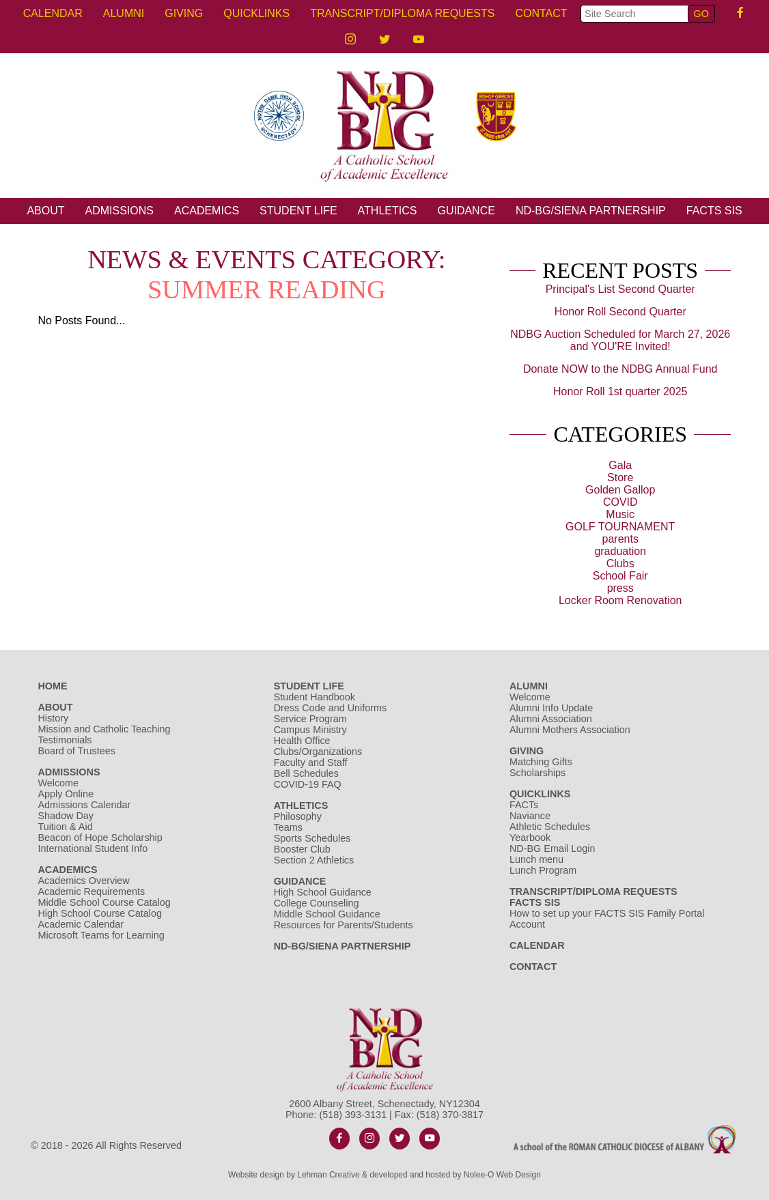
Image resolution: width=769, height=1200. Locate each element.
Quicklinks (256, 13)
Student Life (298, 210)
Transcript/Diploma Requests (402, 13)
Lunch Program (542, 870)
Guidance (465, 210)
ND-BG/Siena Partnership (591, 210)
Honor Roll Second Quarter (620, 311)
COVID (620, 502)
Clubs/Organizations (318, 751)
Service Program (310, 718)
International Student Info (93, 848)
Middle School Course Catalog (104, 902)
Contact (541, 13)
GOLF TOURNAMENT (620, 526)
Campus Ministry (310, 729)
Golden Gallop (620, 490)
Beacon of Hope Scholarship (100, 837)
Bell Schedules (306, 773)
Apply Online (66, 793)
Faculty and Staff (311, 762)
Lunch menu (536, 859)
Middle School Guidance (327, 914)
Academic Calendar (81, 924)
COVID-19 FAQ (307, 784)
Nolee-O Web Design (502, 1175)
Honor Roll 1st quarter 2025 (620, 391)
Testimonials (65, 739)
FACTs (523, 804)
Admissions (119, 210)
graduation (620, 551)
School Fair (620, 576)
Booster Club (302, 849)
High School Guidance (324, 892)
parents (620, 539)
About (45, 210)
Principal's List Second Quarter (620, 289)
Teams (288, 827)
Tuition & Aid (65, 826)
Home (52, 686)
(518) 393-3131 (353, 1114)
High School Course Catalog (100, 913)
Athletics (387, 210)
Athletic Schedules (549, 826)
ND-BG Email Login (552, 848)
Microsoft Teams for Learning (101, 935)
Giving (184, 13)
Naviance (529, 815)
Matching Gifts (540, 761)
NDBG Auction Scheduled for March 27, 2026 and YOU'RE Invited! (620, 340)
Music (620, 514)
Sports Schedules (312, 838)
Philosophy (298, 816)
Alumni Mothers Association (569, 729)
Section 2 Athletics (314, 860)
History (53, 718)
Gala (620, 465)
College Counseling (316, 903)
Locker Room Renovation (620, 600)
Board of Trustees (76, 750)
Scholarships (537, 772)
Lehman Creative (328, 1175)
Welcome (58, 782)
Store (620, 477)
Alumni (123, 13)
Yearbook (529, 837)
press (620, 588)
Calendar (53, 13)
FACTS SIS (714, 210)
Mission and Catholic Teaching (104, 729)
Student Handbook (314, 696)
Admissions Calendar (84, 804)
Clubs (620, 563)
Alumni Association (550, 718)
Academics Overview (83, 880)
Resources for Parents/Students (343, 924)
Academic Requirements (91, 891)
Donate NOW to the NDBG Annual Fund (620, 369)
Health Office (302, 740)
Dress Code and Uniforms (330, 707)
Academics (206, 210)
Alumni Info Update (551, 707)
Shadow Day (66, 815)
